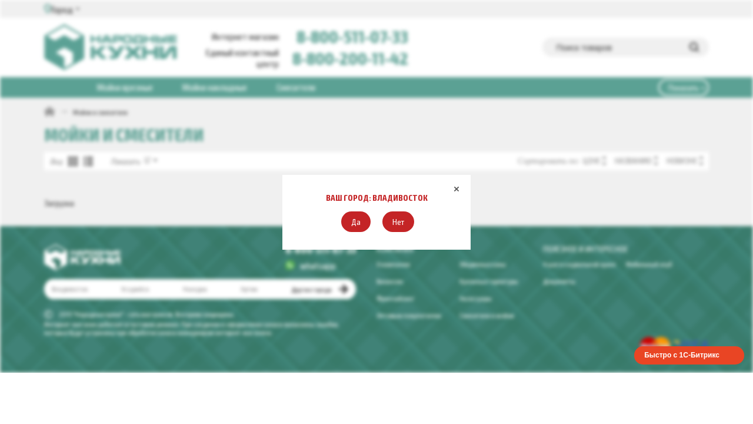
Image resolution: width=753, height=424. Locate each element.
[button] (356, 221)
